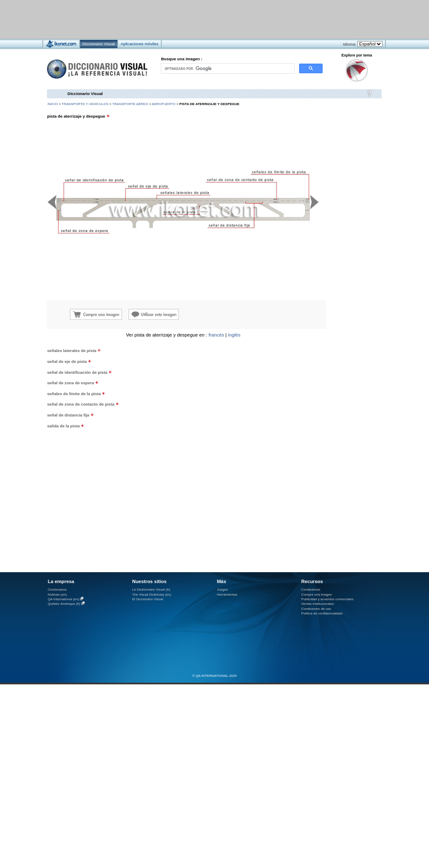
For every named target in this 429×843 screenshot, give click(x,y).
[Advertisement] (104, 406)
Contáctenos (310, 589)
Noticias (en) (57, 594)
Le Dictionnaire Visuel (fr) (151, 589)
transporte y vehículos (85, 104)
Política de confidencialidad (321, 613)
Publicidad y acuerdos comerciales (327, 599)
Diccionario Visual (85, 93)
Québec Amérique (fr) (64, 604)
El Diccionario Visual (147, 599)
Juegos (222, 589)
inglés (234, 334)
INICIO (52, 104)
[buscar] (227, 68)
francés (216, 334)
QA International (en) (63, 599)
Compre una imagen (316, 594)
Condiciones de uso (316, 609)
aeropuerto (163, 104)
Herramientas (227, 594)
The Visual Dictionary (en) (151, 594)
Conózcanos (57, 589)
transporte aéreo (130, 104)
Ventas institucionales (317, 604)
